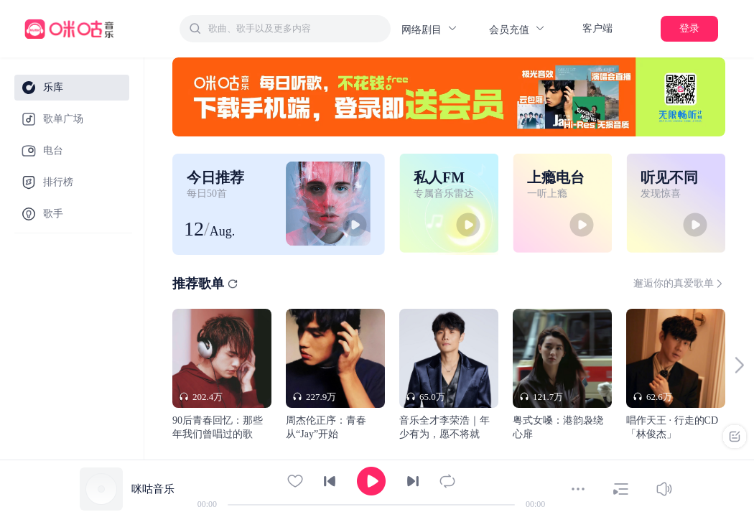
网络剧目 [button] (429, 29)
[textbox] (295, 28)
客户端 (597, 28)
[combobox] (285, 28)
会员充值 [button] (517, 29)
